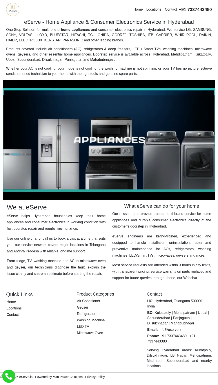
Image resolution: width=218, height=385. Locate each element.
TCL (91, 35)
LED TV (83, 326)
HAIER (11, 40)
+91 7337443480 (173, 336)
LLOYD (41, 35)
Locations (154, 9)
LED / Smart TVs (147, 49)
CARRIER (164, 35)
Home (138, 9)
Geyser (82, 307)
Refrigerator (86, 314)
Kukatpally (203, 54)
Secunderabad (28, 59)
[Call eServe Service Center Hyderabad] (8, 376)
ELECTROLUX (30, 40)
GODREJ (119, 35)
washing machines (178, 49)
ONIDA (103, 35)
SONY (11, 35)
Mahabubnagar (102, 59)
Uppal (10, 59)
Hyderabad (160, 54)
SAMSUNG (202, 29)
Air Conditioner (88, 301)
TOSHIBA (137, 35)
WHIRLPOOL (185, 35)
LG (188, 29)
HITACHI (78, 35)
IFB (150, 35)
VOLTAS (26, 35)
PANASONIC (73, 40)
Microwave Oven (90, 333)
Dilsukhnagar (52, 59)
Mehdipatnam (182, 54)
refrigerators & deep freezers (107, 49)
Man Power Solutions (68, 377)
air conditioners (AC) (64, 49)
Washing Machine (91, 320)
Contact (171, 9)
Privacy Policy (95, 377)
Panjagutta (73, 59)
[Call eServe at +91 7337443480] (195, 9)
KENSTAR (52, 40)
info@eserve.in (170, 329)
